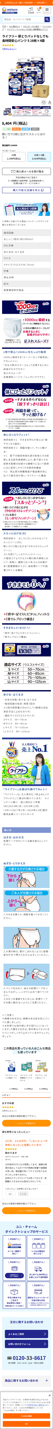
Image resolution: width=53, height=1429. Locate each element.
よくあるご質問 (16, 1334)
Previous (3, 76)
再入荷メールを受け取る (30, 171)
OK (26, 1424)
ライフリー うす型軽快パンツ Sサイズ (26, 1078)
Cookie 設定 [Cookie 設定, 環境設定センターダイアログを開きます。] (26, 1416)
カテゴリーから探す (31, 26)
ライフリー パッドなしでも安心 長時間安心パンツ (27, 29)
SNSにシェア (49, 102)
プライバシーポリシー (37, 1405)
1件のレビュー (9, 48)
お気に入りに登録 (43, 102)
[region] (26, 1410)
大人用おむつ (14, 26)
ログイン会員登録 (31, 10)
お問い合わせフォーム (19, 1344)
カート (38, 11)
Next (50, 76)
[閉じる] (50, 1395)
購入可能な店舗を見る (26, 190)
